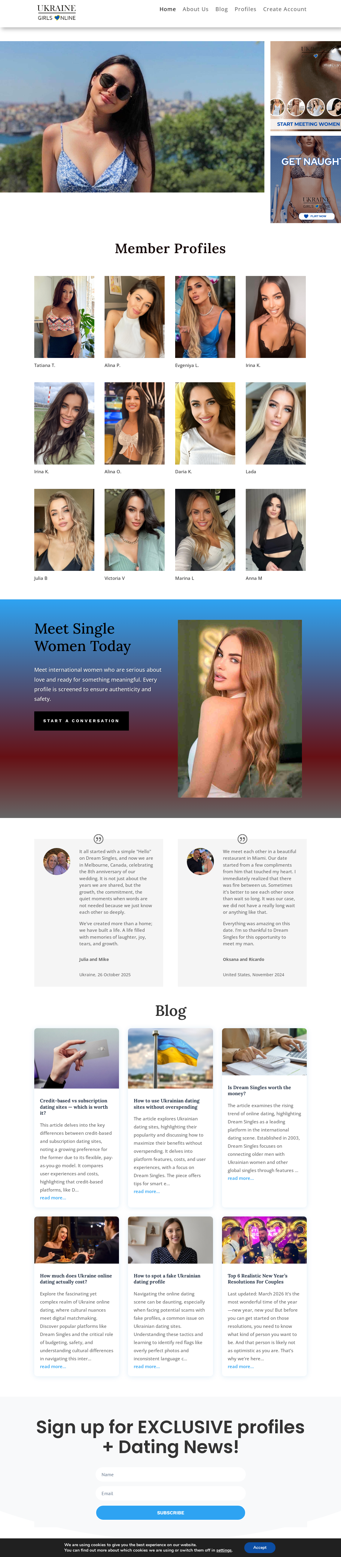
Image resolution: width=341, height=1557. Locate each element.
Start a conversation (81, 720)
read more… (53, 1198)
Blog (221, 10)
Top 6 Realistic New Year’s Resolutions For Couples (258, 1279)
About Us (196, 10)
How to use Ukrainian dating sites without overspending (166, 1104)
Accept (259, 1547)
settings (224, 1550)
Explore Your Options (68, 137)
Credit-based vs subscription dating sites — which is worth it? (74, 1107)
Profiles (246, 10)
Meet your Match (87, 96)
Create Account (285, 10)
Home (168, 10)
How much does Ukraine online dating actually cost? (76, 1279)
